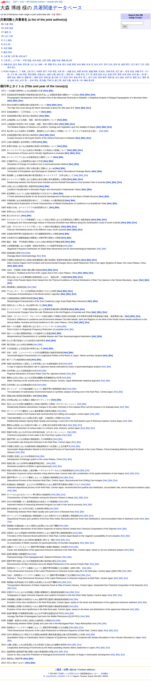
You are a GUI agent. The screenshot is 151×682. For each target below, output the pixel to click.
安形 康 (26, 64)
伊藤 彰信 (7, 64)
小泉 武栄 (22, 74)
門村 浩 (50, 80)
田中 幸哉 (73, 77)
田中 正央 (108, 64)
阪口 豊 (58, 80)
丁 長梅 (22, 71)
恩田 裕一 (70, 74)
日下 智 (89, 74)
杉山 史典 (107, 74)
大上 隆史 (7, 40)
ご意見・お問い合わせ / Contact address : (75, 669)
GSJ (22, 2)
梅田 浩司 (38, 77)
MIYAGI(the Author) (35, 2)
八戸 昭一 (17, 60)
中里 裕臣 (52, 71)
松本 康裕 (81, 64)
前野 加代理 (82, 71)
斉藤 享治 (80, 74)
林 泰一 (145, 74)
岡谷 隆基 (32, 74)
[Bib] (106, 131)
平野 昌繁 (27, 60)
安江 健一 (120, 71)
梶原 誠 (47, 77)
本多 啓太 (61, 64)
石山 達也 (119, 77)
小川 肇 (13, 74)
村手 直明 (117, 74)
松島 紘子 (23, 56)
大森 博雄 (8, 24)
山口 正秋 (8, 36)
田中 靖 (117, 64)
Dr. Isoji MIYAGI (49, 676)
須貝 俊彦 (8, 28)
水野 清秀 (46, 60)
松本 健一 (136, 74)
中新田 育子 (41, 71)
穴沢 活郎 (145, 64)
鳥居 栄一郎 (77, 80)
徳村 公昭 (51, 74)
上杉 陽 (6, 56)
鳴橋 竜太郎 (89, 80)
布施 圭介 (41, 74)
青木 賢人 (11, 67)
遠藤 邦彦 (56, 60)
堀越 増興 (93, 71)
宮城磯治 (104, 674)
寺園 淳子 (139, 71)
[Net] (101, 131)
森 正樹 (55, 77)
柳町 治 (20, 77)
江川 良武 (63, 77)
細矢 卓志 (14, 80)
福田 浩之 (137, 77)
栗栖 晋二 (29, 77)
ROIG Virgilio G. (10, 71)
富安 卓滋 (129, 71)
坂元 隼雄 (17, 64)
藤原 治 (7, 32)
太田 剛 (14, 56)
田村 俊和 (102, 77)
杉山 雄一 (7, 44)
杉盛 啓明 (71, 64)
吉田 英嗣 (7, 48)
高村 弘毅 (66, 80)
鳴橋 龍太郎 (66, 60)
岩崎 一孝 (42, 64)
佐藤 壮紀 (71, 71)
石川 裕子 (135, 64)
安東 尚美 (110, 71)
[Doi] (86, 175)
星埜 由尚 (97, 74)
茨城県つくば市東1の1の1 (69, 674)
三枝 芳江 (31, 71)
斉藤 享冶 (52, 64)
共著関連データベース (57, 7)
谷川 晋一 (24, 80)
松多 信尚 (127, 74)
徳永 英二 (61, 74)
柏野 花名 (11, 77)
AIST (15, 2)
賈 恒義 (42, 80)
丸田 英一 (62, 71)
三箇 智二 (7, 60)
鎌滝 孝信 (7, 52)
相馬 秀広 (125, 64)
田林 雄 (111, 77)
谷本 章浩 (34, 80)
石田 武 (128, 77)
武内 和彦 (36, 60)
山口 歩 (33, 64)
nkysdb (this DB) (55, 2)
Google (138, 17)
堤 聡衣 (101, 71)
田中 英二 (83, 77)
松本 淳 (90, 64)
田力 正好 (92, 77)
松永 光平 (98, 64)
